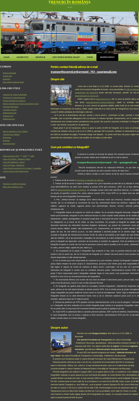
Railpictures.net (9, 119)
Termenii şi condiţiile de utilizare (90, 180)
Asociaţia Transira (10, 110)
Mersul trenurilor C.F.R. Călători (15, 131)
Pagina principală (9, 73)
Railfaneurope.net (9, 113)
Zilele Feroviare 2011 (11, 156)
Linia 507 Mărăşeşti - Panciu (14, 162)
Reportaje (40, 57)
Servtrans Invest (9, 143)
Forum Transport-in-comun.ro (14, 101)
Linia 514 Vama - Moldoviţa (13, 165)
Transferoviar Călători (11, 134)
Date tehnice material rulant (66, 57)
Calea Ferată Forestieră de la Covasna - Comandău (22, 168)
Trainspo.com (8, 116)
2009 (32, 156)
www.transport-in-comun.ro (86, 96)
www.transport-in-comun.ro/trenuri (70, 4)
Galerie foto (22, 57)
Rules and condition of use (13, 187)
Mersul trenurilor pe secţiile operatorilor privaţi (21, 104)
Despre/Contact (107, 57)
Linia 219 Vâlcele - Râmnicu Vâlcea (16, 159)
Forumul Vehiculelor (11, 107)
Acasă (6, 57)
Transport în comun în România (15, 94)
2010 (25, 156)
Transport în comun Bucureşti (14, 97)
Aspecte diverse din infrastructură (15, 171)
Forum (90, 57)
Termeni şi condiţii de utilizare (14, 184)
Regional (6, 140)
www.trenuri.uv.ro (103, 99)
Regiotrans (7, 137)
